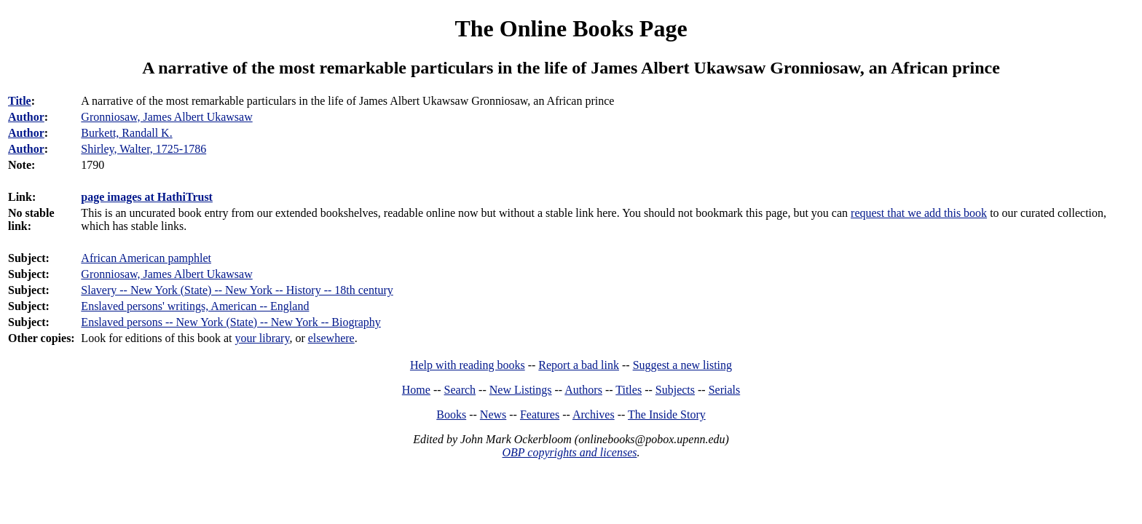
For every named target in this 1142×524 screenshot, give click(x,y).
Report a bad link (578, 365)
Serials (725, 390)
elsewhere (331, 338)
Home (416, 390)
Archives (593, 414)
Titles (628, 390)
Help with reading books (467, 365)
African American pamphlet (146, 258)
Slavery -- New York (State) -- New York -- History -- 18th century (237, 290)
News (493, 414)
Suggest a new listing (682, 365)
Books (451, 414)
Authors (583, 390)
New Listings (520, 390)
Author (26, 117)
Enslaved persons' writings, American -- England (195, 306)
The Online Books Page (570, 28)
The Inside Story (667, 414)
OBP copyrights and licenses (569, 452)
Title (19, 101)
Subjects (675, 390)
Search (460, 390)
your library (262, 338)
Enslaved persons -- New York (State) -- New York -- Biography (231, 322)
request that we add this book (919, 213)
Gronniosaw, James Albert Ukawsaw (166, 274)
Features (539, 414)
